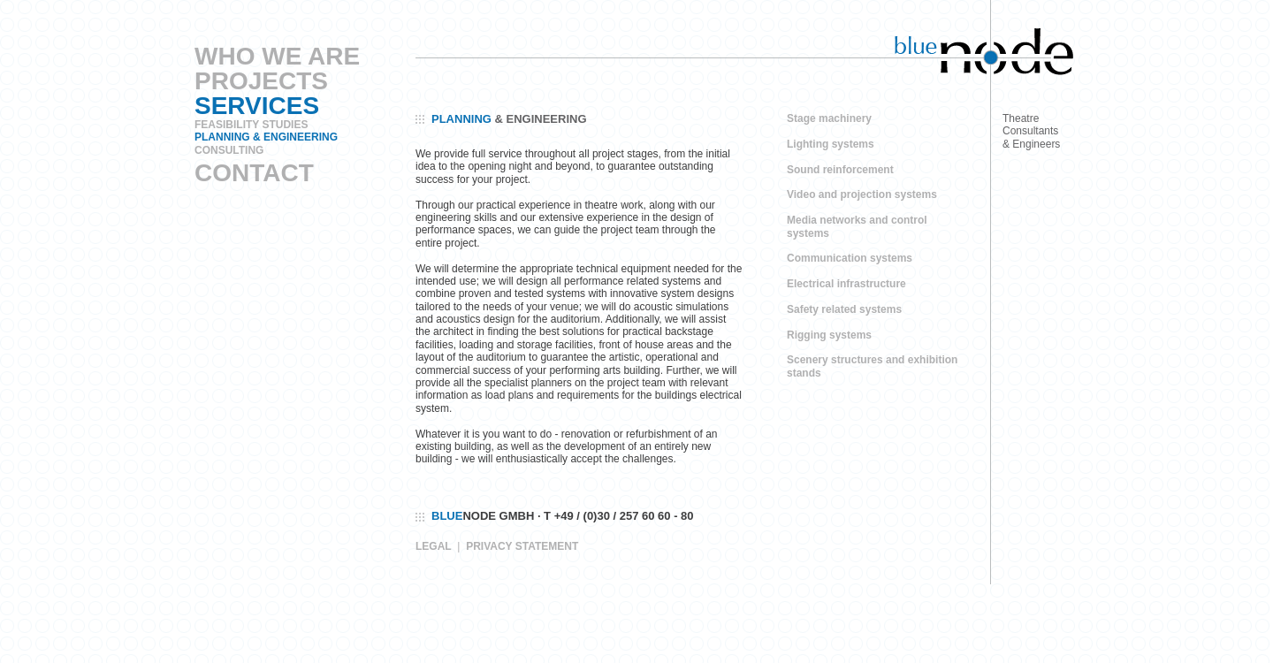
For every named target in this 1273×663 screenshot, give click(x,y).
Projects (261, 81)
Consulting (228, 150)
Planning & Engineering (266, 137)
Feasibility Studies (251, 124)
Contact (254, 173)
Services (256, 105)
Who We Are (277, 56)
